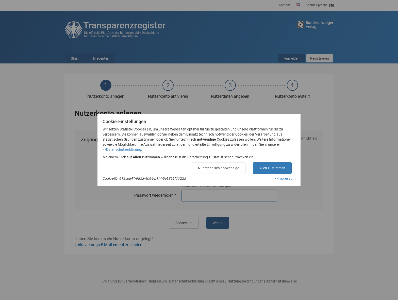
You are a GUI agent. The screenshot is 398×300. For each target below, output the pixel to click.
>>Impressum (284, 178)
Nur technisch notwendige (218, 168)
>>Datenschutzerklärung (122, 149)
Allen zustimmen (272, 168)
